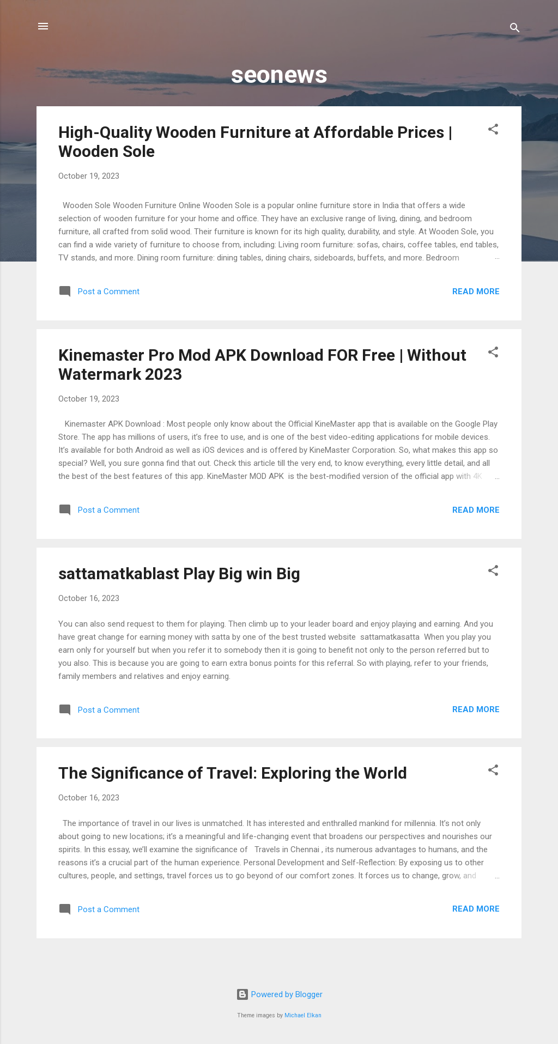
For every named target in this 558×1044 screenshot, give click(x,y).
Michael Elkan (303, 1015)
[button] (493, 131)
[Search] (514, 29)
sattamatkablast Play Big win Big (179, 573)
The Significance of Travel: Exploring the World (232, 772)
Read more (476, 291)
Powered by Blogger (279, 994)
